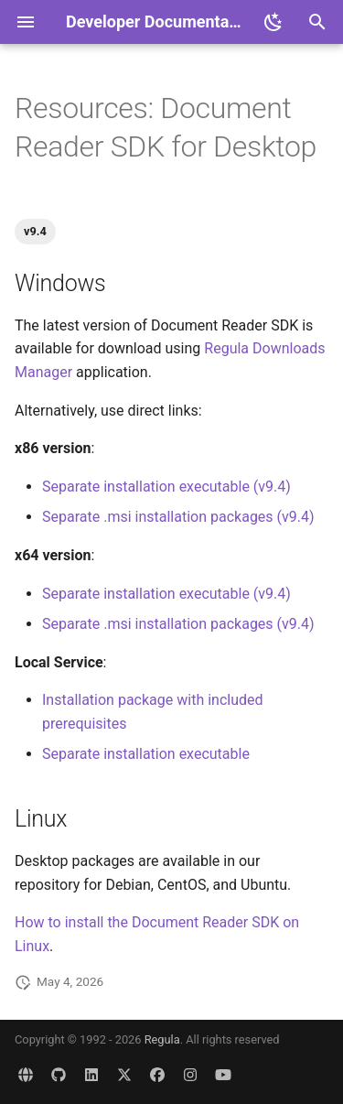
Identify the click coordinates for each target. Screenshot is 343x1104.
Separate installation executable (146, 754)
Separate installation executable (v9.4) (166, 486)
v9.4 (35, 231)
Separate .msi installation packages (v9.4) (178, 516)
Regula (162, 1039)
